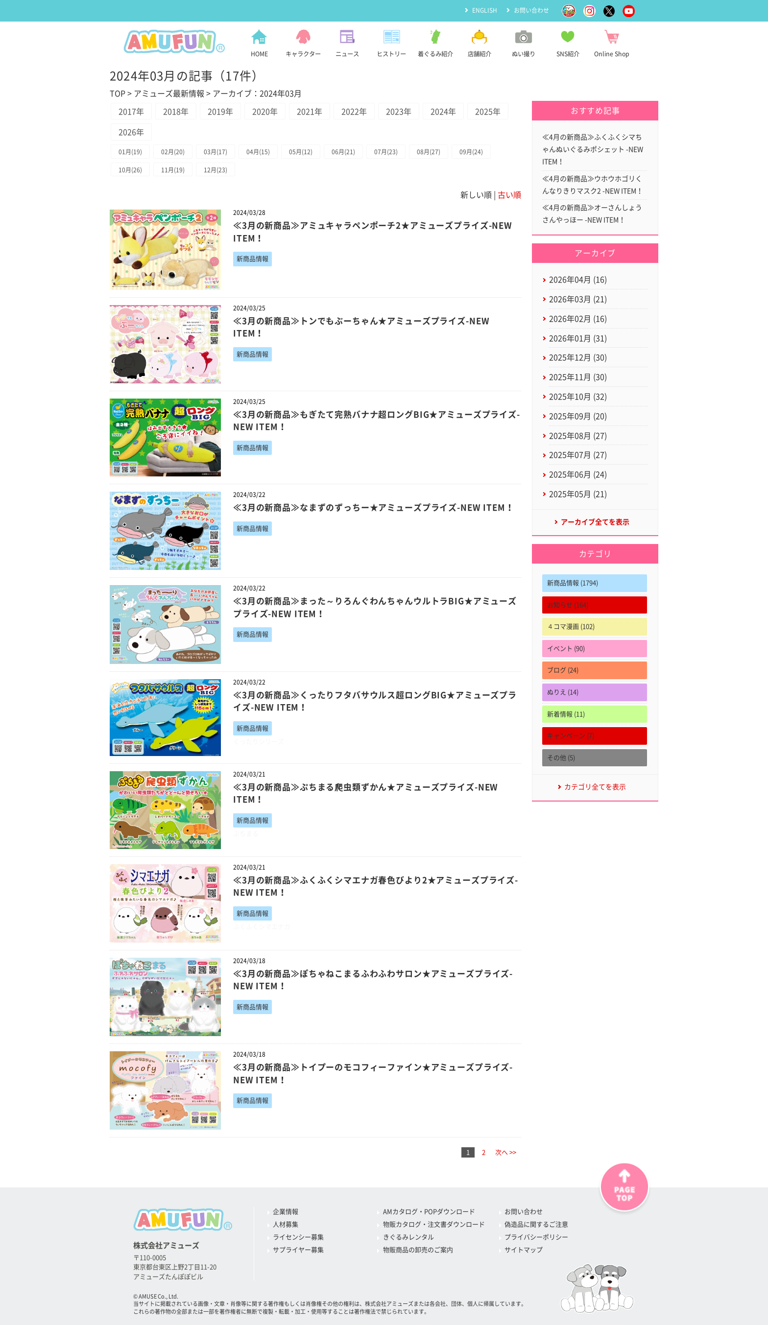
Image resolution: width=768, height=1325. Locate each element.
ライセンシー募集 (298, 1237)
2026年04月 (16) (578, 280)
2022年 (354, 112)
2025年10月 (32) (578, 397)
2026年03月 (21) (578, 299)
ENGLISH (484, 10)
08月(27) (428, 152)
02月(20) (173, 152)
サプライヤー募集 (298, 1250)
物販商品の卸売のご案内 (418, 1250)
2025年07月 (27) (578, 455)
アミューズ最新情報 (169, 93)
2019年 (220, 112)
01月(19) (130, 152)
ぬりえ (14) (562, 692)
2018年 (176, 112)
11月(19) (173, 170)
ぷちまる (246, 833)
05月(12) (300, 152)
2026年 (131, 132)
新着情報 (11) (566, 714)
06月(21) (343, 152)
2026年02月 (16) (578, 319)
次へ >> (505, 1152)
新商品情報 (252, 259)
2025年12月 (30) (578, 357)
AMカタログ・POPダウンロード (429, 1211)
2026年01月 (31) (578, 338)
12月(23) (215, 170)
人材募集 (285, 1224)
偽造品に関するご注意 (536, 1224)
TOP (117, 93)
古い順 (509, 195)
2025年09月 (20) (578, 416)
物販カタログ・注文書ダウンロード (434, 1224)
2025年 (488, 112)
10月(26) (130, 170)
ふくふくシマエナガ (261, 926)
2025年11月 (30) (578, 377)
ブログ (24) (562, 670)
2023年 (398, 112)
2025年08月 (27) (578, 436)
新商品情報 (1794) (572, 583)
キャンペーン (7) (570, 736)
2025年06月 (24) (578, 474)
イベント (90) (566, 648)
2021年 (309, 112)
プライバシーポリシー (536, 1237)
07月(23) (386, 152)
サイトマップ (523, 1250)
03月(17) (215, 152)
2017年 (131, 112)
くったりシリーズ (258, 741)
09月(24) (471, 152)
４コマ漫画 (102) (571, 626)
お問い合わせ (531, 10)
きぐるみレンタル (408, 1237)
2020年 (265, 112)
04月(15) (258, 152)
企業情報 (285, 1211)
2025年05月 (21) (578, 494)
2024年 (443, 112)
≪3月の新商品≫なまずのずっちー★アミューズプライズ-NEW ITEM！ (373, 507)
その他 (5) (561, 758)
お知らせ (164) (567, 605)
